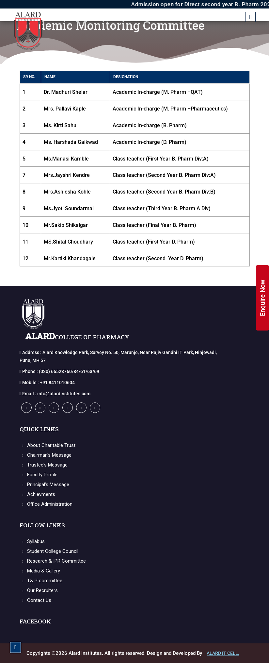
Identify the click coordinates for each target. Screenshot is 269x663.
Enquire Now (262, 298)
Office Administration (46, 504)
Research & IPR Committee (53, 561)
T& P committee (41, 581)
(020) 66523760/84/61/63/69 (69, 371)
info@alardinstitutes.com (63, 393)
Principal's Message (45, 484)
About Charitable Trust (48, 445)
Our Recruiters (39, 590)
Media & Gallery (40, 571)
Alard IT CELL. (223, 653)
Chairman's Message (46, 455)
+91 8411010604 (57, 382)
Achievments (37, 494)
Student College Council (49, 551)
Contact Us (36, 600)
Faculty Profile (39, 475)
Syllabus (32, 541)
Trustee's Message (44, 465)
